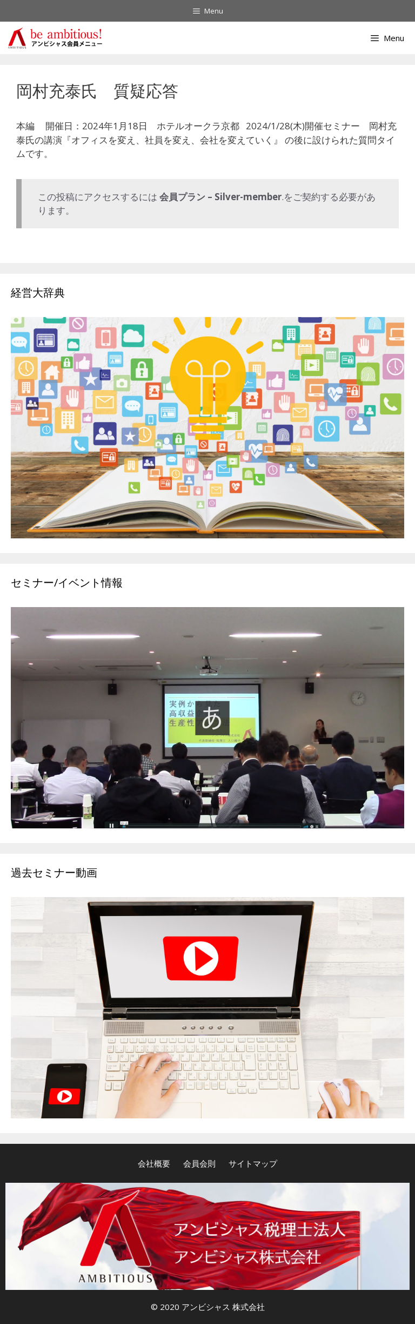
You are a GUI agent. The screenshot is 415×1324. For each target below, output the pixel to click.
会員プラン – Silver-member (220, 196)
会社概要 (154, 1163)
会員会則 (199, 1163)
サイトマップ (253, 1163)
